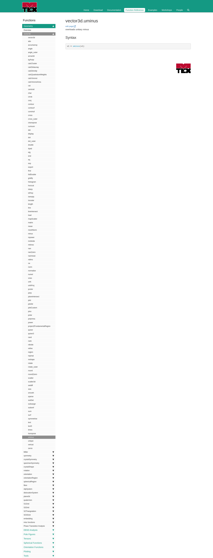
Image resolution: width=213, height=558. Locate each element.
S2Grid (39, 507)
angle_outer (32, 52)
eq (29, 160)
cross (30, 115)
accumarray (32, 45)
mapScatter (32, 219)
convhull (31, 112)
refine (30, 348)
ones (30, 278)
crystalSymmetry (39, 459)
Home (86, 10)
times (30, 430)
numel (30, 274)
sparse (30, 396)
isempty (31, 197)
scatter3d (31, 382)
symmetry (39, 455)
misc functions (39, 522)
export (30, 167)
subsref (31, 408)
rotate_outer (33, 367)
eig (29, 152)
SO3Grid (39, 515)
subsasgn (32, 404)
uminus (31, 437)
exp (29, 163)
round (30, 371)
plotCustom (32, 308)
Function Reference (135, 10)
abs (29, 41)
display (31, 134)
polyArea (31, 319)
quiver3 (31, 334)
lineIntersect (33, 211)
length (30, 204)
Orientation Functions (39, 547)
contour (31, 104)
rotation (39, 470)
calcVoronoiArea (34, 82)
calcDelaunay (33, 67)
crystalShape (39, 466)
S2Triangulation (39, 511)
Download (98, 10)
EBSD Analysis (39, 530)
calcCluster (32, 63)
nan (29, 248)
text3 (30, 426)
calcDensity (32, 71)
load (30, 215)
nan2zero (32, 252)
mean (30, 226)
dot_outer (32, 141)
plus (29, 311)
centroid (31, 89)
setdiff (30, 385)
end (29, 156)
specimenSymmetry (39, 463)
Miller (39, 452)
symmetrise (32, 419)
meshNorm (32, 230)
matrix (30, 223)
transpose (32, 433)
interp (30, 189)
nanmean (32, 256)
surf (29, 415)
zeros (30, 448)
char (30, 93)
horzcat (31, 186)
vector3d (39, 34)
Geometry (39, 26)
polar (30, 315)
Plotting (39, 551)
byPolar (31, 60)
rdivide (30, 345)
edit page (70, 26)
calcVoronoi (32, 78)
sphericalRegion (39, 481)
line (29, 208)
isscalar (31, 200)
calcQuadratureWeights (37, 75)
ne (29, 263)
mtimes (31, 245)
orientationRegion (39, 478)
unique (30, 441)
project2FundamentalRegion (39, 326)
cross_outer (32, 119)
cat (29, 86)
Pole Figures (39, 534)
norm (30, 267)
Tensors (39, 538)
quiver (30, 330)
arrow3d (31, 56)
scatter (30, 378)
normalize (32, 271)
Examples (152, 10)
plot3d (30, 304)
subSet (31, 400)
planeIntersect (33, 297)
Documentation (114, 10)
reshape (31, 359)
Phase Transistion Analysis (39, 526)
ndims (30, 260)
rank (30, 341)
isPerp (30, 193)
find (29, 171)
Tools (39, 555)
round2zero (32, 374)
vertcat (30, 445)
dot (29, 137)
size (29, 389)
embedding (39, 518)
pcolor (30, 289)
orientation (39, 474)
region (30, 352)
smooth (31, 393)
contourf (31, 108)
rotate (30, 363)
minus (30, 234)
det (29, 130)
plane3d (39, 496)
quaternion (39, 500)
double (30, 145)
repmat (31, 356)
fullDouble (32, 174)
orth (29, 282)
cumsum (31, 126)
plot (29, 300)
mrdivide (31, 241)
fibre (39, 485)
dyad (30, 149)
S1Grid (39, 503)
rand (30, 337)
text (29, 422)
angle (30, 49)
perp (30, 293)
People (179, 10)
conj (29, 100)
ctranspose (32, 123)
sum (30, 411)
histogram (32, 182)
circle (30, 97)
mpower (31, 237)
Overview (27, 30)
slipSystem (39, 489)
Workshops (167, 10)
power (30, 322)
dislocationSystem (39, 492)
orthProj (31, 285)
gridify (30, 178)
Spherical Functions (39, 542)
